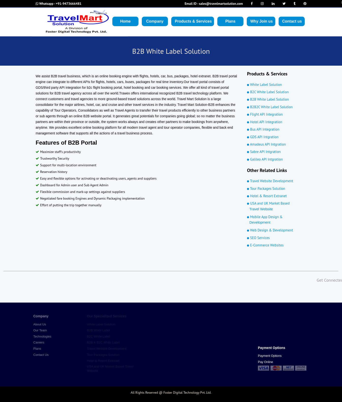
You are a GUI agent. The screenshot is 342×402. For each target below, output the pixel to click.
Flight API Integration (265, 114)
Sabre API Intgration (264, 151)
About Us (37, 324)
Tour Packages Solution (266, 188)
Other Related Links (267, 170)
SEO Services (258, 237)
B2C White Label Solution (268, 92)
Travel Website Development (270, 181)
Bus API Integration (263, 129)
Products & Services (267, 74)
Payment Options (270, 356)
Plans (35, 348)
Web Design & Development (270, 230)
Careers (36, 342)
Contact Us (38, 355)
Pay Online (265, 362)
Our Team (38, 330)
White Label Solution (264, 84)
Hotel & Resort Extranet (267, 196)
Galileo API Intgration (265, 159)
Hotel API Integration (264, 122)
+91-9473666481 (58, 3)
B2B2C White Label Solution (270, 107)
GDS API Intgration (262, 137)
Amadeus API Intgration (266, 144)
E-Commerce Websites (265, 245)
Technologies (40, 336)
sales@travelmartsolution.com (214, 3)
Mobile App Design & (275, 220)
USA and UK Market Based (275, 206)
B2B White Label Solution (268, 99)
